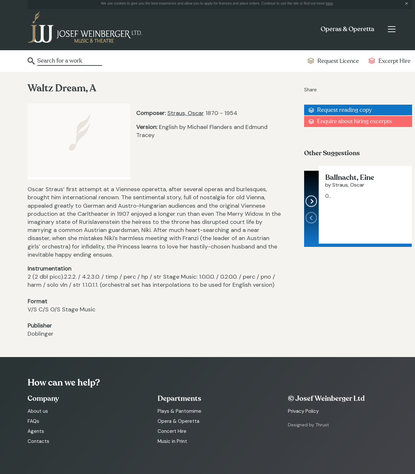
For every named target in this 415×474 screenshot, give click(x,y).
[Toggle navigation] (391, 29)
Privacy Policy (303, 411)
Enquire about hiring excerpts (354, 121)
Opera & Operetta (178, 421)
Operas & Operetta (347, 29)
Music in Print (172, 441)
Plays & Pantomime (179, 411)
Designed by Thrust (308, 425)
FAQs (33, 421)
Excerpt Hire (394, 61)
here (329, 3)
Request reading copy (344, 110)
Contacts (38, 441)
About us (38, 411)
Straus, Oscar (185, 113)
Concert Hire (172, 431)
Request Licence (338, 61)
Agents (36, 431)
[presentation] (311, 228)
